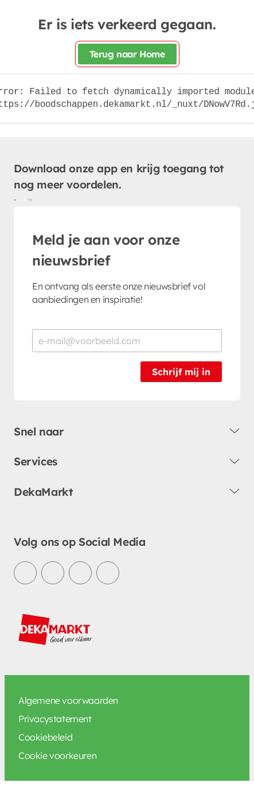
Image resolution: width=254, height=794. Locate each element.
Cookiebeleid (45, 737)
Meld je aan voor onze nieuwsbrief (106, 250)
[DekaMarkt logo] (55, 629)
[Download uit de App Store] (27, 199)
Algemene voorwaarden (68, 700)
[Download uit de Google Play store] (18, 199)
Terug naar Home (127, 54)
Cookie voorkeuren (57, 755)
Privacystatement (55, 718)
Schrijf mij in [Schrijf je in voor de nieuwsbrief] (181, 371)
